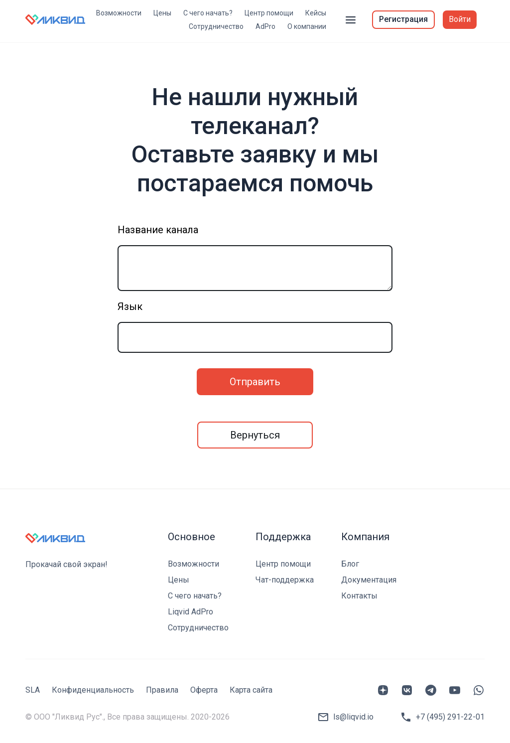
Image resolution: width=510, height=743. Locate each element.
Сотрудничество (216, 26)
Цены (162, 13)
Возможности (118, 13)
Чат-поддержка (284, 580)
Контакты (359, 595)
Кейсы (315, 13)
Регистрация (403, 19)
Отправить (255, 382)
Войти (460, 19)
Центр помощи (269, 13)
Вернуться (255, 435)
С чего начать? (208, 13)
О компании (306, 26)
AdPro (265, 26)
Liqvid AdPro (190, 611)
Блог (350, 564)
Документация (368, 580)
